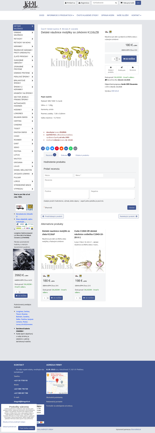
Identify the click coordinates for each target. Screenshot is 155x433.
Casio (16, 136)
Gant (24, 144)
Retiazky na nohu (22, 43)
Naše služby (123, 15)
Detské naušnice (24, 27)
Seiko (16, 147)
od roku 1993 (33, 9)
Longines (24, 113)
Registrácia (84, 3)
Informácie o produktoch (60, 15)
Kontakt (136, 15)
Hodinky (24, 110)
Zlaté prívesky (24, 56)
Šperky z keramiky (24, 88)
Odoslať (132, 207)
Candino (18, 125)
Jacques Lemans (24, 174)
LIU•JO (24, 166)
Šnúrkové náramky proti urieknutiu (23, 51)
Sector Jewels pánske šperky (21, 98)
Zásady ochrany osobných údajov (41, 429)
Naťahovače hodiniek (20, 104)
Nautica (17, 159)
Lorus (24, 181)
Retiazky (24, 39)
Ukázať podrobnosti (9, 427)
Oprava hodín (107, 15)
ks (45, 298)
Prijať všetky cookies (27, 428)
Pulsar (17, 177)
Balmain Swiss (24, 117)
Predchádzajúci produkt (52, 216)
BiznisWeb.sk (136, 429)
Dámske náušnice (24, 34)
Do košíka (129, 58)
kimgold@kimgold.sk (22, 401)
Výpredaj (24, 189)
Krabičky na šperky (23, 93)
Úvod (41, 15)
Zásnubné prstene (24, 68)
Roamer (24, 140)
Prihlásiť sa (70, 3)
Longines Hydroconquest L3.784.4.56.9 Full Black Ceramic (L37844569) (23, 235)
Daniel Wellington (23, 170)
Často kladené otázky (87, 15)
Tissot (24, 128)
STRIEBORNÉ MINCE (22, 185)
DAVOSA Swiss (24, 132)
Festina (24, 151)
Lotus (17, 155)
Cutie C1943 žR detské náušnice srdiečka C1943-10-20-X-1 (88, 234)
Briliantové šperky (24, 82)
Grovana (24, 162)
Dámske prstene (24, 73)
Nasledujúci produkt (128, 216)
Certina (24, 121)
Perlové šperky (24, 77)
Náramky (24, 46)
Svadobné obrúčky (24, 61)
